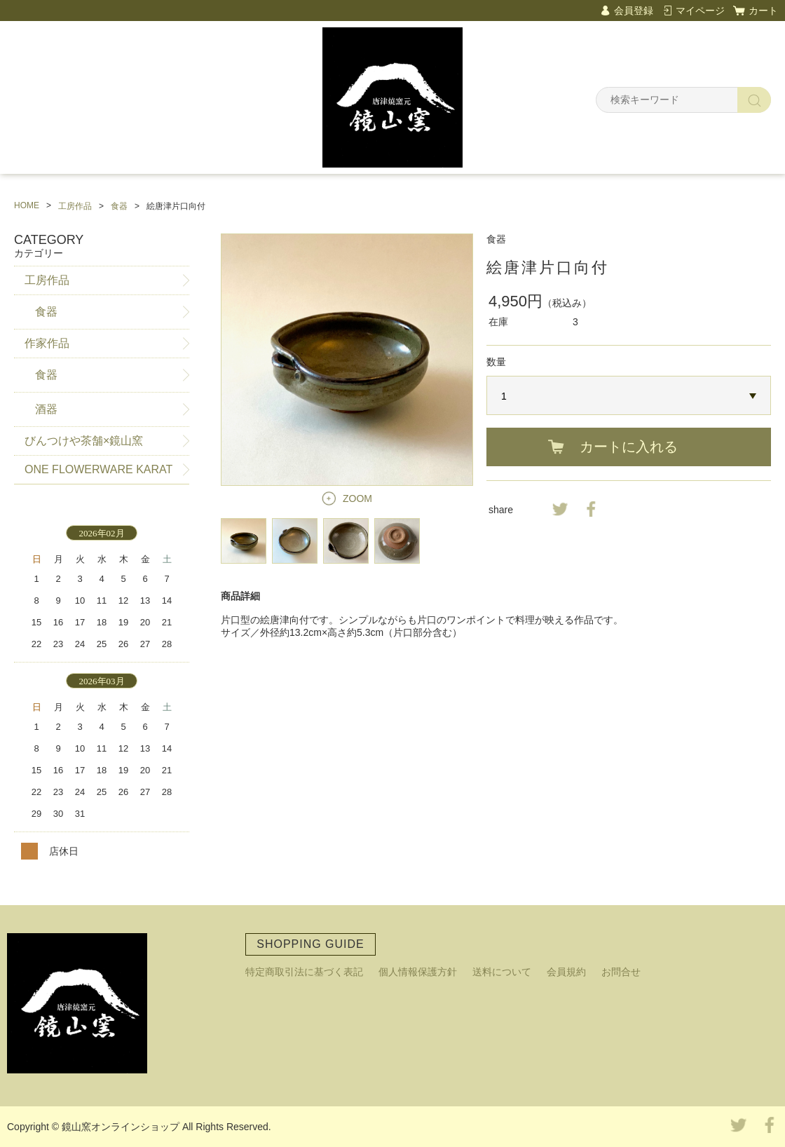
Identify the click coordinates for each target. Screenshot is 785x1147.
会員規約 (566, 971)
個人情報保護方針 (417, 971)
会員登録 (633, 10)
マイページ (700, 10)
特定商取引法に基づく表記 (304, 971)
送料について (501, 971)
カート (763, 10)
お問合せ (621, 971)
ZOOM (357, 498)
